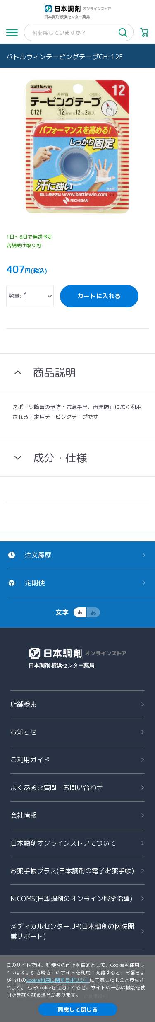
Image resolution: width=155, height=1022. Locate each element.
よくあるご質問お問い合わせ (56, 787)
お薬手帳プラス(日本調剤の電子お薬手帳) (72, 870)
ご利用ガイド (30, 759)
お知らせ (23, 732)
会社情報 (23, 815)
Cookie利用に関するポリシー (58, 979)
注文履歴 (38, 555)
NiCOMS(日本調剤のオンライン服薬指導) (71, 898)
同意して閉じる (77, 1009)
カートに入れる (99, 296)
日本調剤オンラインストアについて (63, 843)
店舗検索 (23, 704)
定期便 (35, 582)
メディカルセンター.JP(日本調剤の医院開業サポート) (72, 931)
